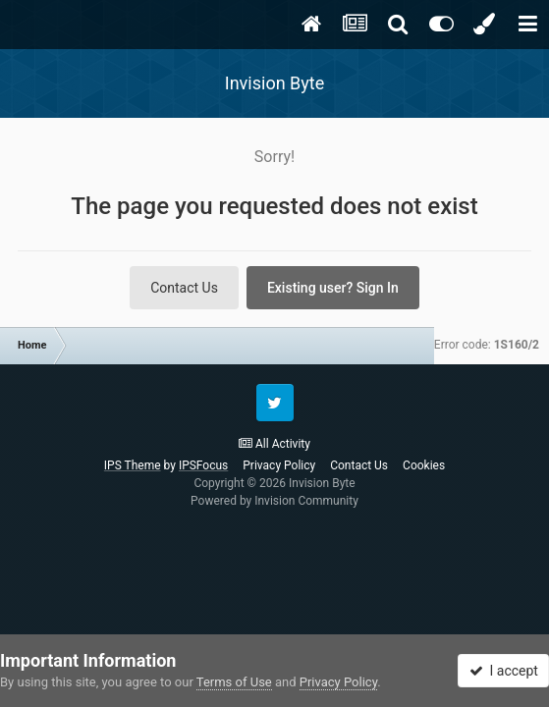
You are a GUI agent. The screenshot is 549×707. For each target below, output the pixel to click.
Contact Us (184, 288)
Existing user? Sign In (333, 288)
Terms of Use (234, 682)
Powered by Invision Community (274, 501)
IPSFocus (203, 465)
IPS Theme (132, 465)
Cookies (424, 465)
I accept (503, 671)
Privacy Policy (279, 465)
